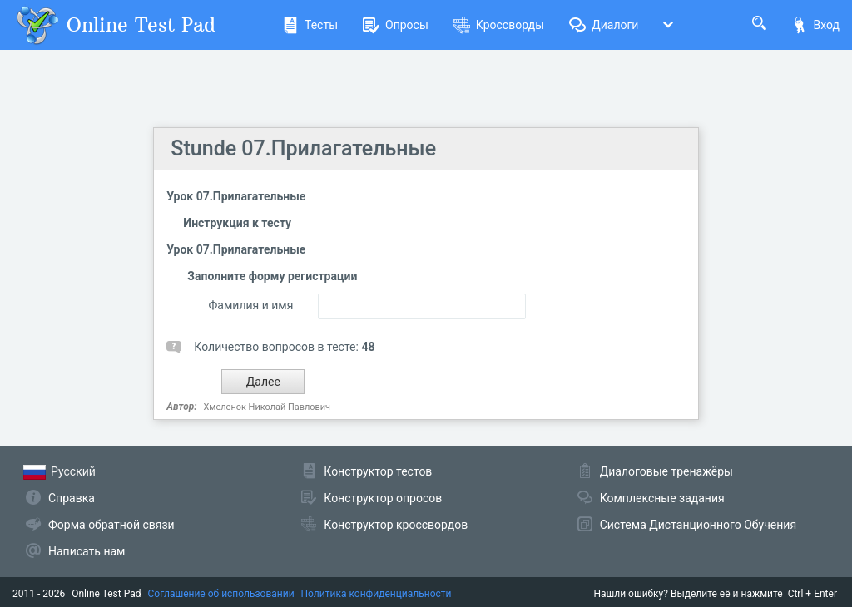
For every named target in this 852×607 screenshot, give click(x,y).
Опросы (395, 25)
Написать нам (86, 551)
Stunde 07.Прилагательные (303, 148)
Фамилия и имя (251, 305)
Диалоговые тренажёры (666, 471)
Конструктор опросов (383, 498)
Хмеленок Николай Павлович (267, 407)
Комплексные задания (662, 498)
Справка (71, 498)
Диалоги (603, 25)
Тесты (310, 25)
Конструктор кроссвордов (396, 524)
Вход (815, 25)
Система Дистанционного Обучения (698, 524)
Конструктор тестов (378, 471)
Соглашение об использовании (221, 594)
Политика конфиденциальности (376, 594)
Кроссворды (498, 25)
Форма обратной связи (111, 524)
